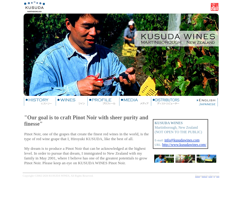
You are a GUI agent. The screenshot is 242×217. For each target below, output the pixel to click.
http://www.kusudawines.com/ (184, 145)
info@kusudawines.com (182, 140)
